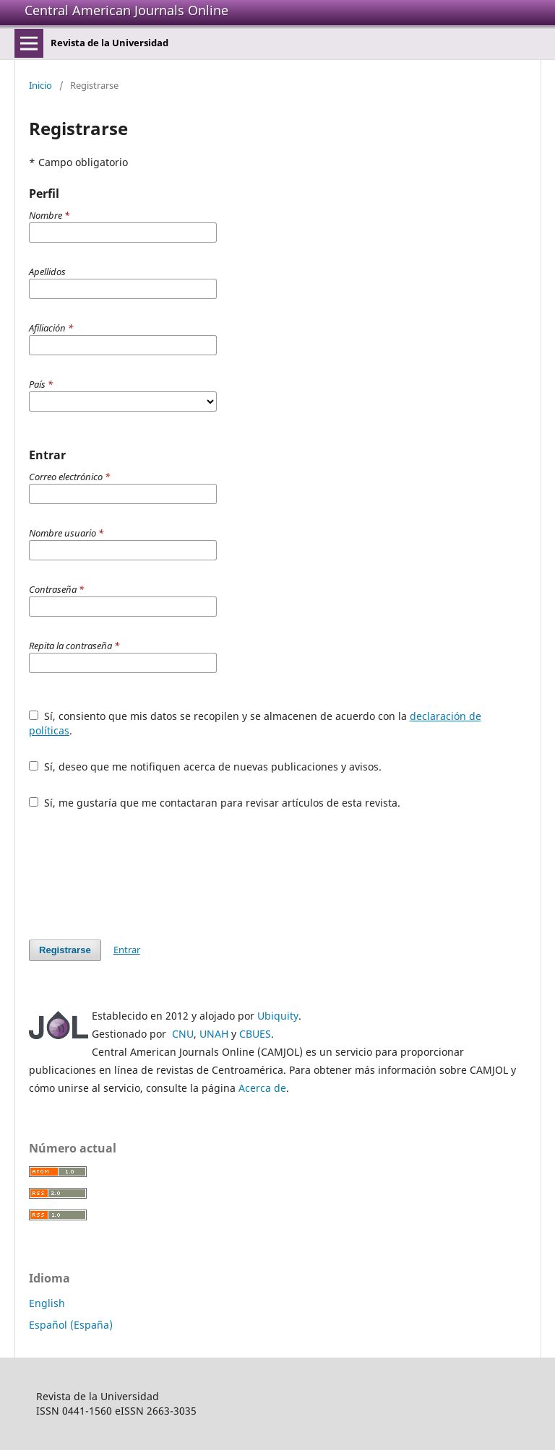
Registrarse (65, 950)
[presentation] (139, 874)
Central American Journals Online (126, 10)
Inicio (40, 85)
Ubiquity (277, 1016)
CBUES (255, 1034)
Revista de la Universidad (109, 42)
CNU (183, 1034)
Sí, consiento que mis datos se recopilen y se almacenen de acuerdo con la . (255, 723)
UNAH (213, 1034)
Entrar (126, 949)
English (47, 1303)
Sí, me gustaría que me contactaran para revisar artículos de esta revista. (214, 802)
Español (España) (71, 1325)
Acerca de (262, 1088)
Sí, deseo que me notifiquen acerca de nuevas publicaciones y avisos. (205, 766)
